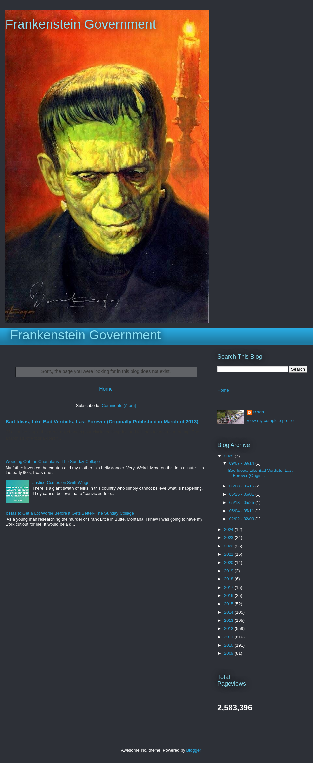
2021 (229, 554)
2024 (229, 529)
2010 (229, 645)
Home (106, 389)
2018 (229, 578)
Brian (258, 412)
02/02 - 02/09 (242, 518)
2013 (229, 620)
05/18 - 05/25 (242, 502)
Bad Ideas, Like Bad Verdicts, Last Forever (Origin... (260, 473)
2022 (229, 546)
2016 (229, 595)
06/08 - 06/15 (242, 486)
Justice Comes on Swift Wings (60, 482)
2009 (229, 653)
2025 (229, 456)
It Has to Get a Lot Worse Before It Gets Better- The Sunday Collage (70, 513)
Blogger (193, 750)
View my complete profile (270, 420)
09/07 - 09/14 (242, 463)
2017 (229, 587)
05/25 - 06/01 (242, 494)
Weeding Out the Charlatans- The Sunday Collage (53, 461)
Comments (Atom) (119, 405)
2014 (229, 612)
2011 (229, 637)
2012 (229, 628)
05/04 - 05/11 (242, 510)
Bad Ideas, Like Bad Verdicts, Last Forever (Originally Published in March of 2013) (102, 421)
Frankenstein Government (80, 24)
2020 (229, 562)
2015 (229, 603)
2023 (229, 537)
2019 (229, 570)
